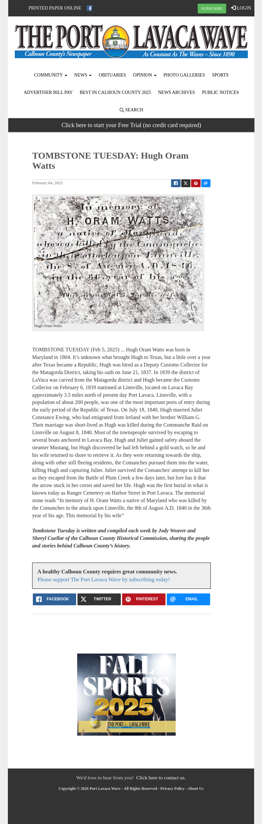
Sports (220, 75)
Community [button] (50, 75)
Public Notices (220, 92)
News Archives (176, 92)
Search (131, 109)
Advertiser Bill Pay (48, 92)
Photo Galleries (184, 75)
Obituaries (112, 75)
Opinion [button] (145, 75)
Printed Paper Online (55, 8)
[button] (45, 262)
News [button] (83, 75)
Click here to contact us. (161, 777)
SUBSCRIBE (212, 8)
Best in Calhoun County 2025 (115, 92)
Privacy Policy (173, 788)
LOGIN (241, 8)
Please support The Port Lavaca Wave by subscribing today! (103, 579)
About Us (196, 788)
